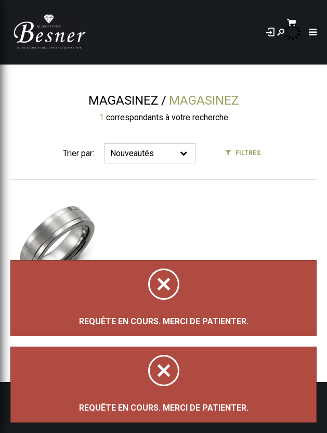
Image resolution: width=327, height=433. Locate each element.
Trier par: (78, 153)
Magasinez (123, 100)
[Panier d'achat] (310, 24)
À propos (131, 32)
